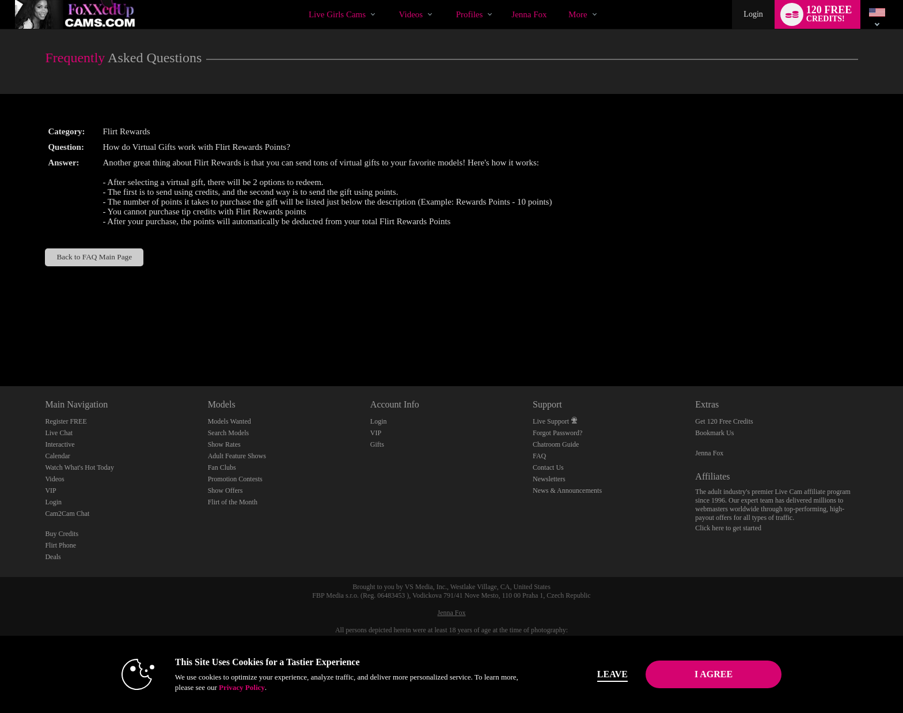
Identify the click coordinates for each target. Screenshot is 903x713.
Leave (612, 674)
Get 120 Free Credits (724, 421)
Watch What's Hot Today (79, 467)
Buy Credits (61, 534)
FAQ (539, 456)
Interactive (59, 444)
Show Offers (225, 490)
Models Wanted (229, 421)
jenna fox (529, 14)
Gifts (377, 444)
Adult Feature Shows (237, 456)
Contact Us (548, 467)
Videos (411, 14)
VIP (50, 490)
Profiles (469, 14)
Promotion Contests (235, 479)
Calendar (57, 456)
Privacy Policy (242, 687)
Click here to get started (728, 528)
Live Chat (59, 433)
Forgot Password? (557, 433)
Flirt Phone (60, 545)
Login (752, 14)
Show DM (0, 343)
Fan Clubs (222, 467)
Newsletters (549, 479)
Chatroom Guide (556, 444)
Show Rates (224, 444)
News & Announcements (567, 490)
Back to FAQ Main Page (94, 256)
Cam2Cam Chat (67, 514)
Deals (52, 557)
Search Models (228, 433)
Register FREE (65, 421)
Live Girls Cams (337, 14)
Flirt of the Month (232, 502)
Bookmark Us (714, 433)
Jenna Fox (709, 453)
